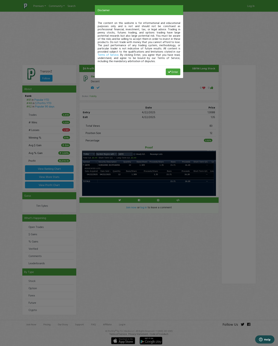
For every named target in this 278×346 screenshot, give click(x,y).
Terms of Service (108, 55)
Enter (173, 72)
